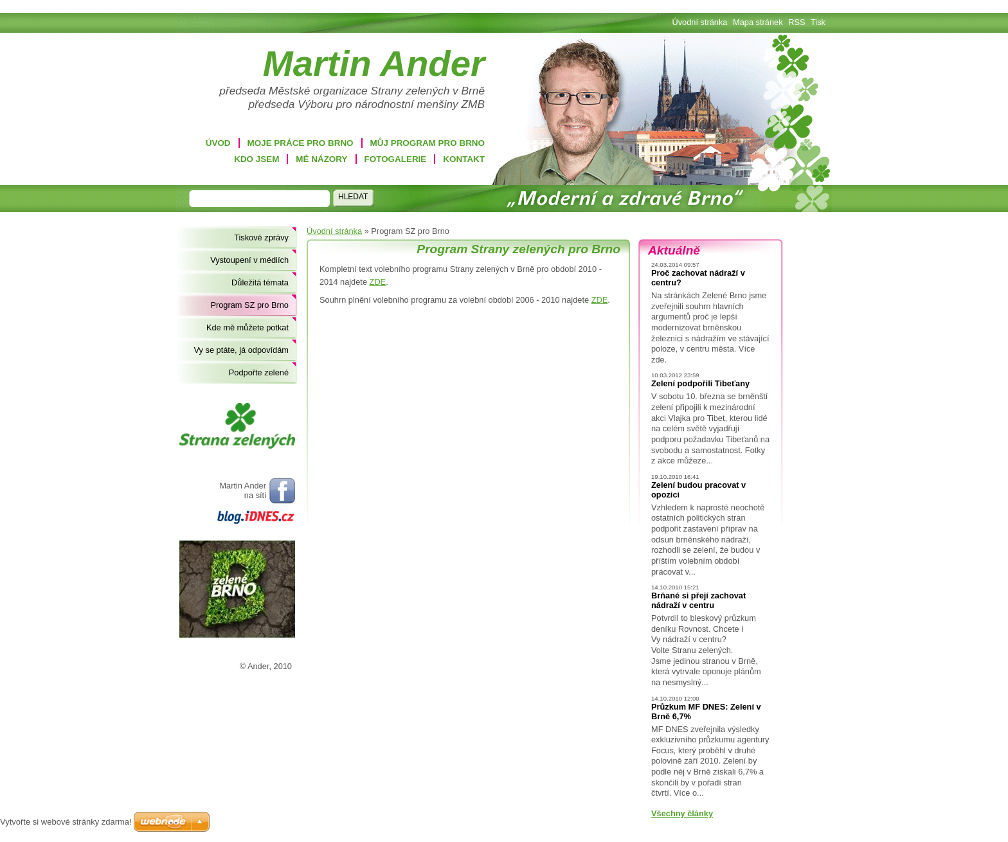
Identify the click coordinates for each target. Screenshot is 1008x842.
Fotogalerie (395, 159)
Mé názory (321, 159)
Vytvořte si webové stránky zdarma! (66, 822)
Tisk (818, 22)
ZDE (378, 282)
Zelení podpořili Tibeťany (700, 383)
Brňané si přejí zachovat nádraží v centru (698, 600)
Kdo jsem (256, 159)
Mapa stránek (758, 22)
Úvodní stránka (334, 231)
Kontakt (464, 159)
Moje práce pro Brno (301, 143)
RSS (796, 22)
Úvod (218, 143)
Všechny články (682, 813)
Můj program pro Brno (427, 143)
